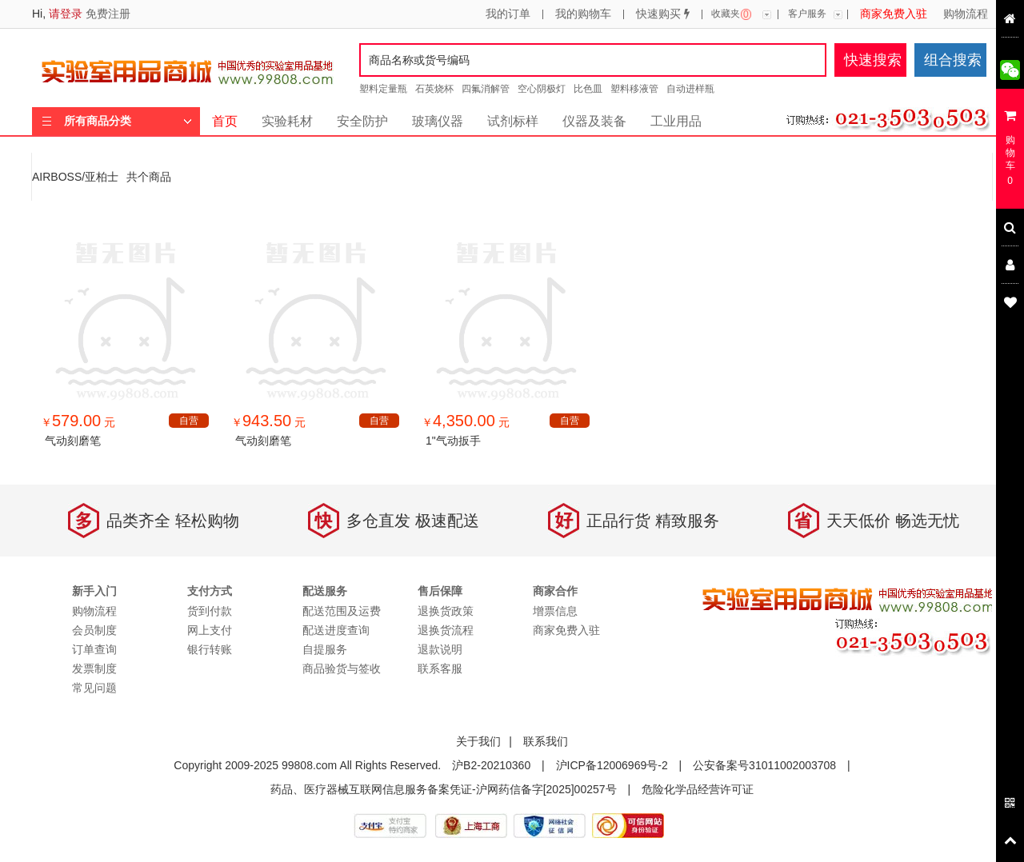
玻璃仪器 (437, 121)
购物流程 (965, 14)
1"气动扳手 (453, 440)
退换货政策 (446, 611)
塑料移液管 (634, 88)
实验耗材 (287, 121)
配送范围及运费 (341, 611)
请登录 (65, 13)
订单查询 (94, 649)
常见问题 (94, 687)
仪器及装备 (594, 121)
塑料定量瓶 (383, 88)
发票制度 (94, 668)
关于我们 (478, 741)
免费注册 (108, 13)
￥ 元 (78, 422)
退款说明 (440, 649)
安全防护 (362, 121)
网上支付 (209, 630)
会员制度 (94, 630)
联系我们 (545, 741)
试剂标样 (512, 121)
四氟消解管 (486, 88)
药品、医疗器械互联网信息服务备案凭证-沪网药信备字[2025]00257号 (443, 789)
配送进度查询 (336, 630)
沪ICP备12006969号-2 (612, 765)
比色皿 (588, 88)
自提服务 (324, 649)
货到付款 (209, 611)
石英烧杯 (434, 88)
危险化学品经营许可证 (698, 789)
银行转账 (209, 649)
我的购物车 (583, 14)
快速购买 (663, 14)
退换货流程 (446, 630)
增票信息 (555, 611)
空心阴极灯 (542, 88)
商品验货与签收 (341, 668)
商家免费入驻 (893, 14)
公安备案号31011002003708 (764, 765)
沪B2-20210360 (491, 765)
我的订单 (508, 14)
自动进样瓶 (690, 88)
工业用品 (676, 121)
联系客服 (440, 668)
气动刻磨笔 (73, 440)
